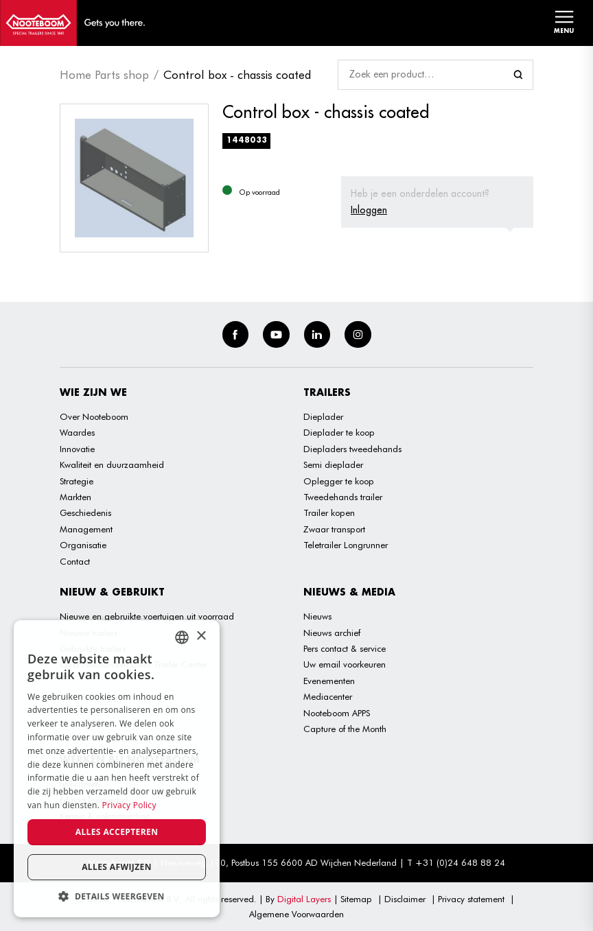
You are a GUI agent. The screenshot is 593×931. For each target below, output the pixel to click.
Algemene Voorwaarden (296, 913)
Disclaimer (405, 898)
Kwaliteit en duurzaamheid (112, 464)
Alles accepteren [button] (117, 832)
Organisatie (83, 544)
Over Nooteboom (94, 416)
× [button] (201, 636)
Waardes (77, 432)
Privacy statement (471, 898)
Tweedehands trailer (342, 496)
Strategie (76, 480)
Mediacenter (327, 696)
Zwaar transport (334, 528)
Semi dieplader (333, 464)
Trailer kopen (329, 512)
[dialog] (117, 768)
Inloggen (369, 210)
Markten (75, 496)
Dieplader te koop (339, 432)
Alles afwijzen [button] (117, 867)
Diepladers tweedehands (352, 448)
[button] (116, 896)
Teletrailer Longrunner (345, 544)
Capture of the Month (344, 728)
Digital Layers (304, 898)
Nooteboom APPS (336, 712)
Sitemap (356, 898)
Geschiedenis (85, 512)
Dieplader (323, 416)
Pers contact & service (344, 648)
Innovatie (77, 448)
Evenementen (329, 680)
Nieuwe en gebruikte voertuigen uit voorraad (147, 616)
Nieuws (317, 616)
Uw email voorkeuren (344, 664)
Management (86, 528)
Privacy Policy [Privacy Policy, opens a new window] (129, 805)
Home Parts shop (104, 75)
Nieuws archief (331, 632)
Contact (75, 561)
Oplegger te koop (338, 480)
